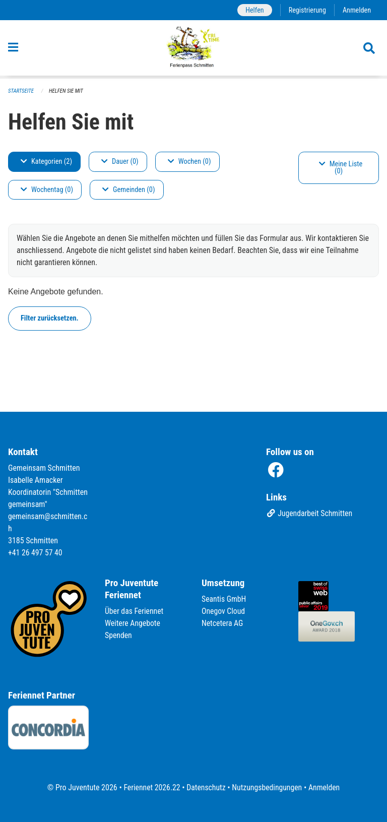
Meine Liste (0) (341, 167)
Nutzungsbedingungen (267, 787)
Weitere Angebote (133, 623)
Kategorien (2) (46, 161)
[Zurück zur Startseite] (193, 49)
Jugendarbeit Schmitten (310, 514)
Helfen (253, 10)
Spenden (119, 635)
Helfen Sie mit (66, 91)
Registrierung (307, 10)
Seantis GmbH (224, 599)
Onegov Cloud (224, 611)
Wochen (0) (189, 161)
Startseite (21, 91)
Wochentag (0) (47, 189)
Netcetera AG (223, 623)
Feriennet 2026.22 (150, 787)
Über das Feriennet (134, 611)
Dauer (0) (120, 161)
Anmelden (356, 10)
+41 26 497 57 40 (35, 552)
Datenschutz (206, 787)
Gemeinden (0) (128, 189)
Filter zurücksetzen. (50, 318)
